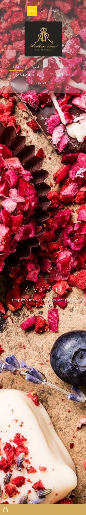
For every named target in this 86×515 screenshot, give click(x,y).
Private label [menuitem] (63, 75)
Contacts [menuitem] (43, 83)
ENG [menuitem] (32, 10)
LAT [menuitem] (43, 10)
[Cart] (5, 509)
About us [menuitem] (39, 67)
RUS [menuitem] (54, 10)
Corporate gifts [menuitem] (26, 75)
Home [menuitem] (16, 67)
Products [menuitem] (66, 67)
